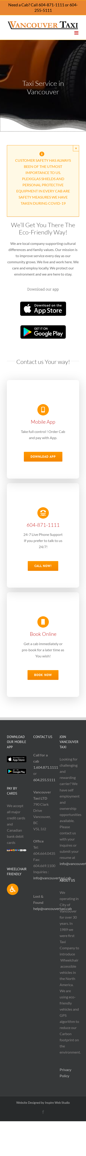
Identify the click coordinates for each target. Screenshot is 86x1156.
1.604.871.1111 (45, 767)
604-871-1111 (51, 4)
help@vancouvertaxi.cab (52, 908)
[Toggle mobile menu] (76, 32)
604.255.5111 (44, 780)
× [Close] (76, 148)
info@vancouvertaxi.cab (52, 878)
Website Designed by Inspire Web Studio (43, 1102)
